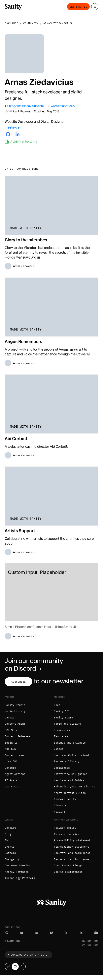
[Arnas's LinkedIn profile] (17, 134)
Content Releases (17, 736)
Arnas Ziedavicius (57, 23)
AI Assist (12, 780)
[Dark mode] (22, 966)
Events (9, 846)
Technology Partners (20, 878)
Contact (10, 827)
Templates (61, 736)
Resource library (66, 761)
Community (31, 23)
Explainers (62, 767)
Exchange (11, 23)
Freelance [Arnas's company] (12, 127)
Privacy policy (65, 827)
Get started (78, 6)
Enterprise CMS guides (70, 774)
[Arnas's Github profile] (8, 134)
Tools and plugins (67, 723)
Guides (58, 749)
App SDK (10, 749)
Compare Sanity (65, 799)
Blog (8, 834)
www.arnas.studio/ (63, 105)
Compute (10, 767)
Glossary (60, 805)
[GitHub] (7, 933)
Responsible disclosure (71, 859)
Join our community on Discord (34, 664)
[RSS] (81, 933)
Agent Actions (15, 774)
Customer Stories (17, 865)
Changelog (12, 859)
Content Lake (14, 755)
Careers (10, 853)
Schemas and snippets (70, 742)
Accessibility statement (72, 840)
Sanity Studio (15, 705)
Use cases (12, 786)
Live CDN (11, 761)
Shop (8, 840)
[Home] (13, 6)
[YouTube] (22, 933)
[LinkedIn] (37, 933)
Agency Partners (17, 872)
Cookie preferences (68, 872)
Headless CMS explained (71, 755)
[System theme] (15, 966)
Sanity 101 (62, 711)
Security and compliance (72, 853)
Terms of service (66, 834)
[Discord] (96, 933)
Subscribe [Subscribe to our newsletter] (18, 681)
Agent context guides (70, 793)
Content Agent (15, 723)
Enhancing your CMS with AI (74, 786)
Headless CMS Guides (69, 780)
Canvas (9, 717)
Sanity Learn (63, 717)
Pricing (59, 811)
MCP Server (13, 730)
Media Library (15, 711)
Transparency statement (71, 846)
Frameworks (62, 730)
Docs (57, 705)
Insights (11, 742)
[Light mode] (8, 966)
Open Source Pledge (68, 865)
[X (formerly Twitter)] (66, 933)
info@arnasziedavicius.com (26, 105)
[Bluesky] (51, 933)
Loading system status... (27, 955)
